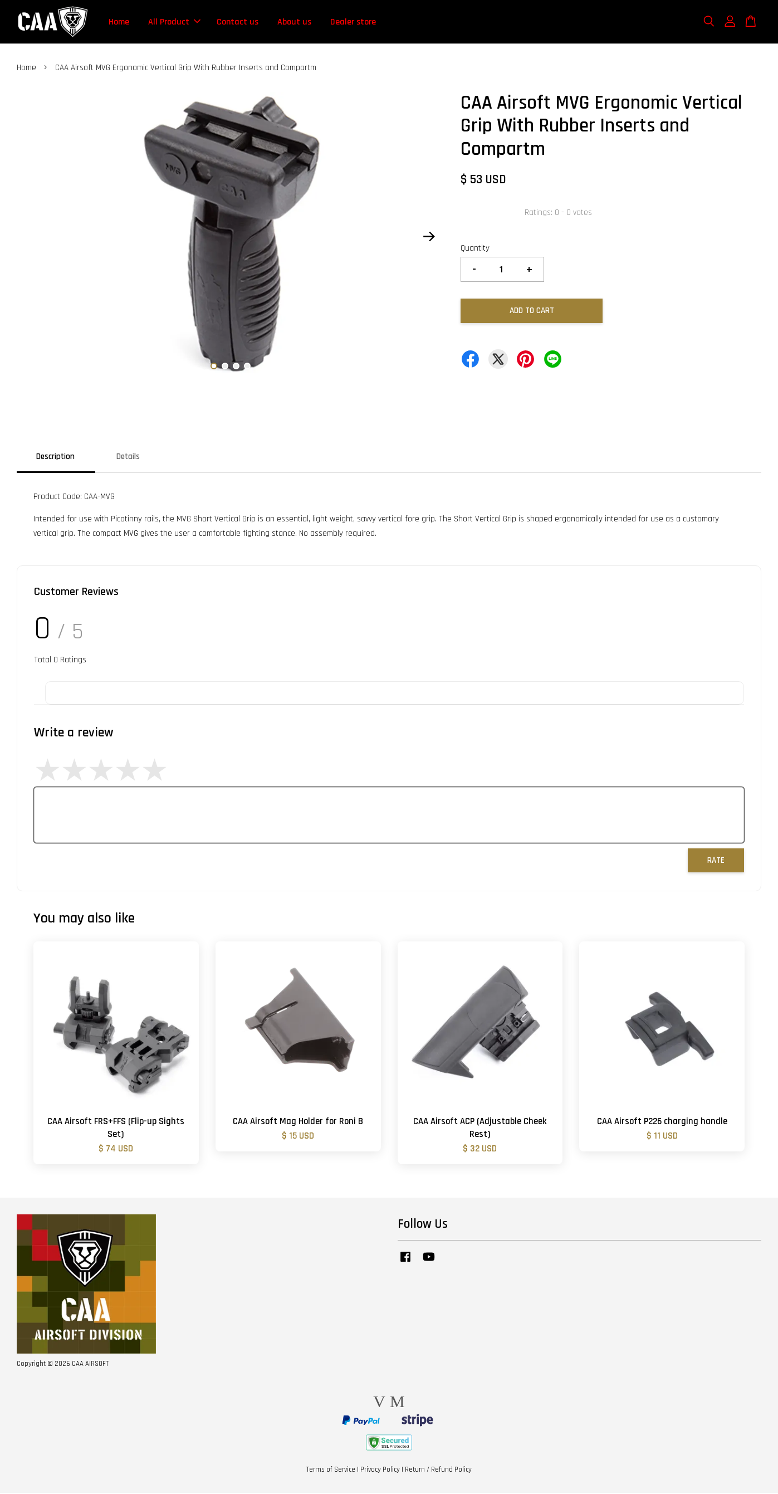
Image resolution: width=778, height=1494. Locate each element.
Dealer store (353, 22)
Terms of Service (330, 1470)
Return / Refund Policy (438, 1470)
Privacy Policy (380, 1470)
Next (429, 237)
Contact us (237, 22)
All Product (174, 22)
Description (55, 457)
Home (119, 22)
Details (128, 457)
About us (294, 22)
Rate (716, 861)
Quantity (475, 249)
